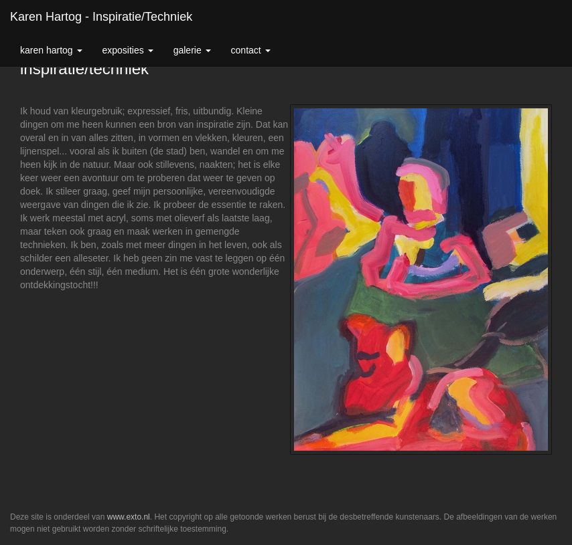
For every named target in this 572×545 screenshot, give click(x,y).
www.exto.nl (128, 517)
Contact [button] (251, 50)
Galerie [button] (192, 50)
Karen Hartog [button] (51, 50)
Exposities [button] (127, 50)
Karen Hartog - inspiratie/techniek (101, 16)
